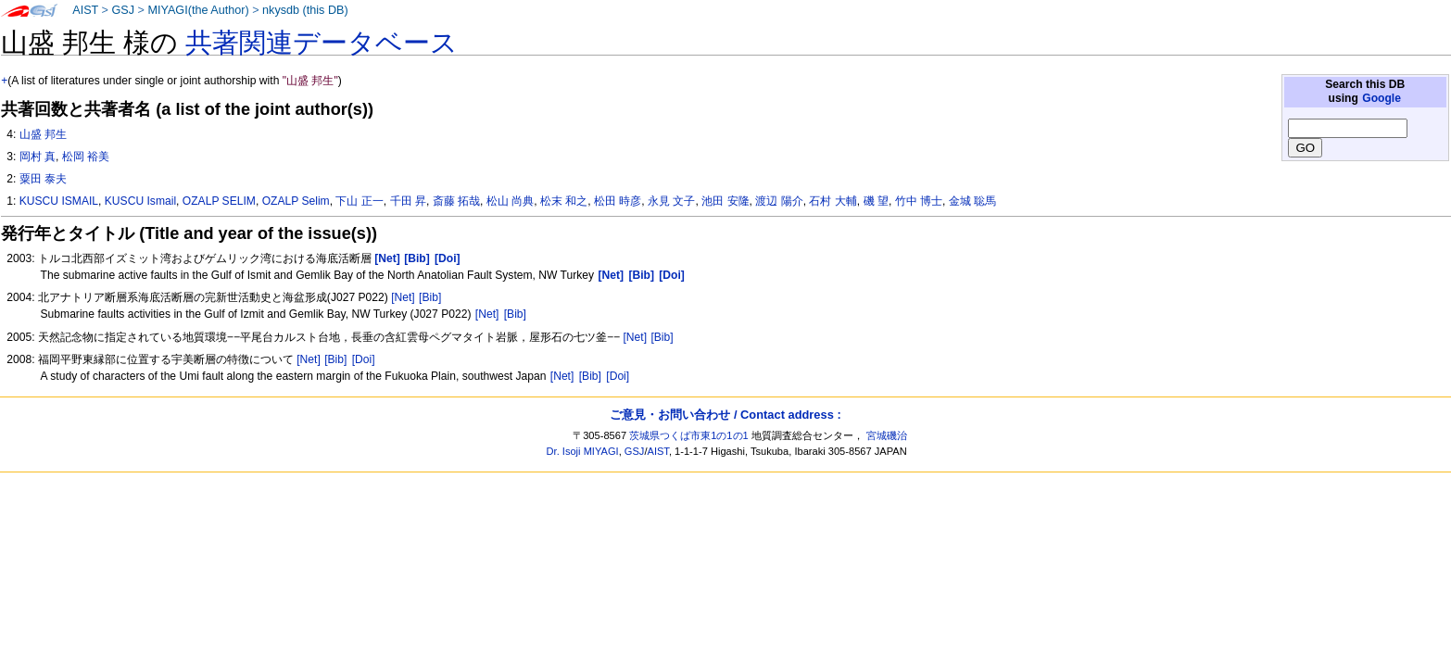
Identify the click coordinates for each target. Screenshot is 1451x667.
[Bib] (430, 297)
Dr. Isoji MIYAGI (583, 451)
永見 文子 (671, 201)
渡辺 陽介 (778, 201)
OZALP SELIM (219, 201)
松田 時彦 (617, 201)
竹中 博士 (918, 201)
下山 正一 (359, 201)
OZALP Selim (296, 201)
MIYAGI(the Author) (197, 10)
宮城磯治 (886, 435)
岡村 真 (37, 156)
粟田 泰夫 (43, 178)
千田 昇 (408, 201)
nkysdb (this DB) (305, 10)
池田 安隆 (725, 201)
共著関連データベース (321, 42)
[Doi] (363, 359)
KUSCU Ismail (140, 201)
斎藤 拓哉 (456, 201)
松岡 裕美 (85, 156)
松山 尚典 (510, 201)
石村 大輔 (832, 201)
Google (1381, 98)
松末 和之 (563, 201)
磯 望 (876, 201)
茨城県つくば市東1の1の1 (689, 435)
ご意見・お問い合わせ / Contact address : (725, 415)
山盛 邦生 (43, 134)
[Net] (403, 297)
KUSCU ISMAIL (58, 201)
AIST (85, 10)
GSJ (122, 10)
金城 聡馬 (972, 201)
